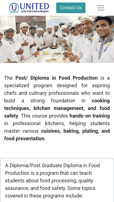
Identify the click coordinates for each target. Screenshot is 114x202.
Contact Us (71, 7)
